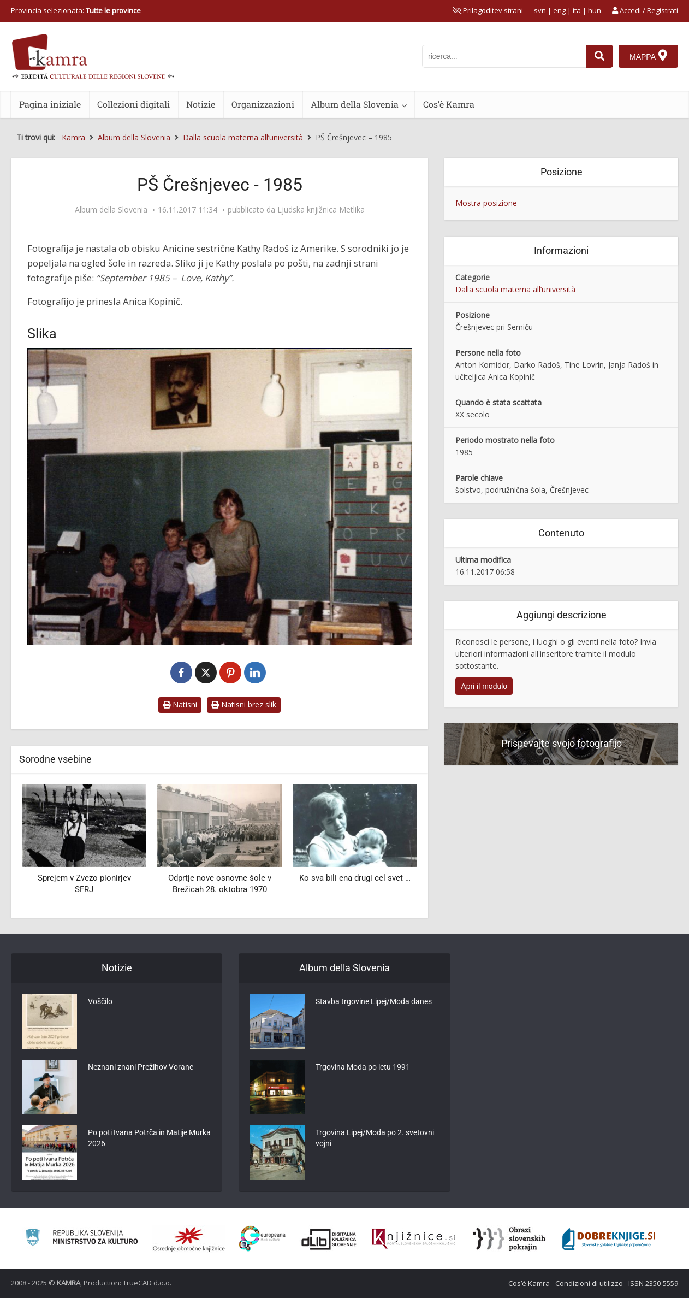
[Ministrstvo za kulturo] (81, 1238)
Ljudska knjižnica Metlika (321, 210)
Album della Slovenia (355, 104)
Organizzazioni (262, 104)
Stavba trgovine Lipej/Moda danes (374, 1002)
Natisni (180, 704)
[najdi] (599, 56)
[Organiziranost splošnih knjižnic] (188, 1239)
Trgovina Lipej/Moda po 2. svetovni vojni (375, 1139)
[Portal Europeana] (262, 1239)
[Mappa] (648, 56)
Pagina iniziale (50, 104)
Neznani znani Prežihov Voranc (140, 1068)
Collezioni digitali (133, 104)
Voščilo (100, 1002)
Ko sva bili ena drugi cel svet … (355, 878)
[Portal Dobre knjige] (608, 1239)
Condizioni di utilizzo (589, 1283)
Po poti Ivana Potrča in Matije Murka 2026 (149, 1139)
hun (594, 10)
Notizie (200, 104)
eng (559, 10)
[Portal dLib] (329, 1239)
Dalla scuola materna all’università (515, 289)
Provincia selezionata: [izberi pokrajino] (76, 10)
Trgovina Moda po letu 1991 (363, 1068)
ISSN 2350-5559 (653, 1283)
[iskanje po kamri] (504, 56)
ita (577, 10)
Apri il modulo (484, 686)
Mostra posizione (486, 203)
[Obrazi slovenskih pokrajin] (509, 1239)
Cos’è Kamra (448, 104)
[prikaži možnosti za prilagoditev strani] (488, 10)
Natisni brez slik (243, 704)
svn (540, 10)
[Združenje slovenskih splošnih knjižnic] (413, 1239)
